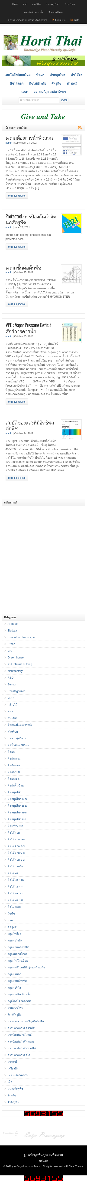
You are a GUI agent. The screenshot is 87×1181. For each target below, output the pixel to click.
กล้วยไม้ (12, 704)
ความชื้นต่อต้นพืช (23, 267)
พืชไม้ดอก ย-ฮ (16, 859)
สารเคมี (72, 83)
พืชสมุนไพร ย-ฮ (17, 819)
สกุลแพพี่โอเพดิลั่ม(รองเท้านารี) (26, 967)
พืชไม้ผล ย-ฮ (15, 900)
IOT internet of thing (20, 664)
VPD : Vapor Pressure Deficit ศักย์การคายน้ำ (28, 328)
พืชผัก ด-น (14, 765)
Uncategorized (17, 691)
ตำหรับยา (69, 4)
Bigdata (12, 630)
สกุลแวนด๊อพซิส (17, 981)
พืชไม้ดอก (16, 83)
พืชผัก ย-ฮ (13, 778)
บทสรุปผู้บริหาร (17, 738)
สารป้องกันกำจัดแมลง (21, 1041)
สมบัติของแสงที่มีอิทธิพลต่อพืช (30, 425)
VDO (11, 698)
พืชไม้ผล (76, 75)
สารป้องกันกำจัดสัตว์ (20, 1034)
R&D (10, 677)
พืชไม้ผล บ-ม (15, 893)
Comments (60, 20)
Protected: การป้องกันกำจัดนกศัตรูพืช (31, 219)
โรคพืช (12, 1095)
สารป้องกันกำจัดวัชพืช (21, 1028)
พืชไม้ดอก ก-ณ (17, 839)
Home (15, 4)
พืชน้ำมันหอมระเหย (19, 745)
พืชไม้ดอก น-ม (16, 853)
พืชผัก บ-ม (14, 772)
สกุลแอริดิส (14, 987)
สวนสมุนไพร (52, 4)
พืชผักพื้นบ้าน (16, 785)
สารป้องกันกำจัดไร (19, 1055)
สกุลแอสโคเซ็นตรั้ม (19, 994)
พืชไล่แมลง (14, 906)
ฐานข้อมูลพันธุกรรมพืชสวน (43, 1154)
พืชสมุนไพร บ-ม (17, 812)
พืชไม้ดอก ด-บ (16, 846)
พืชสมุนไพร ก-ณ (17, 799)
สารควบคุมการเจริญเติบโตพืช (26, 1021)
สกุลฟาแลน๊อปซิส (18, 947)
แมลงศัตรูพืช (15, 1088)
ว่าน (10, 920)
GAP (24, 92)
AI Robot (13, 623)
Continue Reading (17, 195)
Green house (16, 657)
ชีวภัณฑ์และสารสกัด (20, 725)
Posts (76, 20)
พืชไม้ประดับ (37, 83)
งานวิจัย (36, 4)
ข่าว (25, 4)
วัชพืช (11, 913)
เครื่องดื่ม (13, 1068)
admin (9, 142)
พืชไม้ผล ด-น (15, 886)
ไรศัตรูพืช (13, 1102)
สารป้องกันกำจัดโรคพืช (22, 1048)
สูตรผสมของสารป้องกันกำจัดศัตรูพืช (27, 20)
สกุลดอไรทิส (15, 940)
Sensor (12, 684)
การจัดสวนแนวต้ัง (33, 12)
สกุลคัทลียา (14, 933)
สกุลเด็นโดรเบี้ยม (18, 960)
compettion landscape (21, 637)
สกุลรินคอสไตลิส (17, 954)
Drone (11, 644)
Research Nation (55, 12)
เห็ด (10, 1082)
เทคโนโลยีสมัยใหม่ (18, 75)
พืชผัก (40, 75)
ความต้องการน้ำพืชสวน (29, 137)
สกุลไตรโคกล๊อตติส (19, 1001)
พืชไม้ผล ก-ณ (16, 880)
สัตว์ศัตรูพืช (15, 1014)
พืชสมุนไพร (57, 75)
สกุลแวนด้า (14, 974)
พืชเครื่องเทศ (15, 826)
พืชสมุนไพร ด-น (17, 805)
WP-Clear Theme (73, 1166)
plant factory (15, 671)
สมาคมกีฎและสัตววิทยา (50, 92)
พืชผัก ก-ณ (14, 758)
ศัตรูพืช (56, 83)
